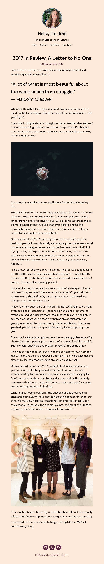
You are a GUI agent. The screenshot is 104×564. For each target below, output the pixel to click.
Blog (34, 45)
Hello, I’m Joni (52, 34)
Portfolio (55, 45)
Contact (67, 45)
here (49, 378)
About (43, 45)
